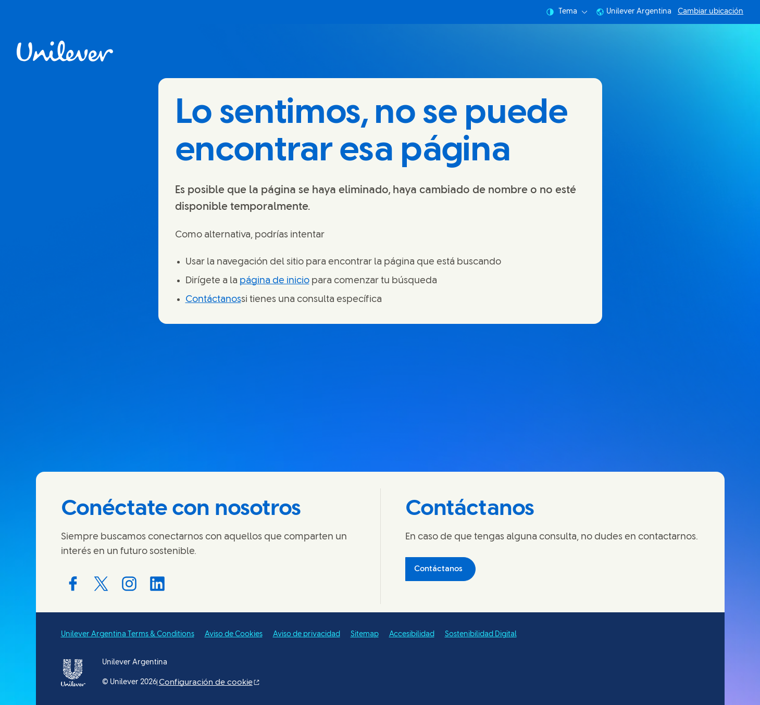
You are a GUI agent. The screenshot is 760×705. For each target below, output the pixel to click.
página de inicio (274, 281)
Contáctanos (213, 300)
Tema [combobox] (567, 12)
